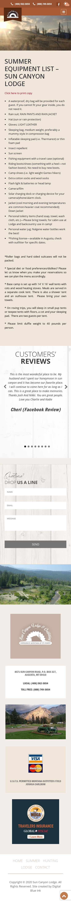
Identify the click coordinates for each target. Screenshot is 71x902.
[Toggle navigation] (63, 12)
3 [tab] (32, 443)
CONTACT (42, 867)
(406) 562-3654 (22, 4)
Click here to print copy (18, 93)
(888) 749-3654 (44, 4)
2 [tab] (28, 443)
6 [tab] (42, 443)
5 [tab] (39, 443)
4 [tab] (35, 443)
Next (65, 383)
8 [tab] (49, 443)
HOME (18, 860)
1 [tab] (25, 443)
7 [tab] (45, 443)
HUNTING (50, 860)
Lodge (26, 867)
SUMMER (33, 860)
